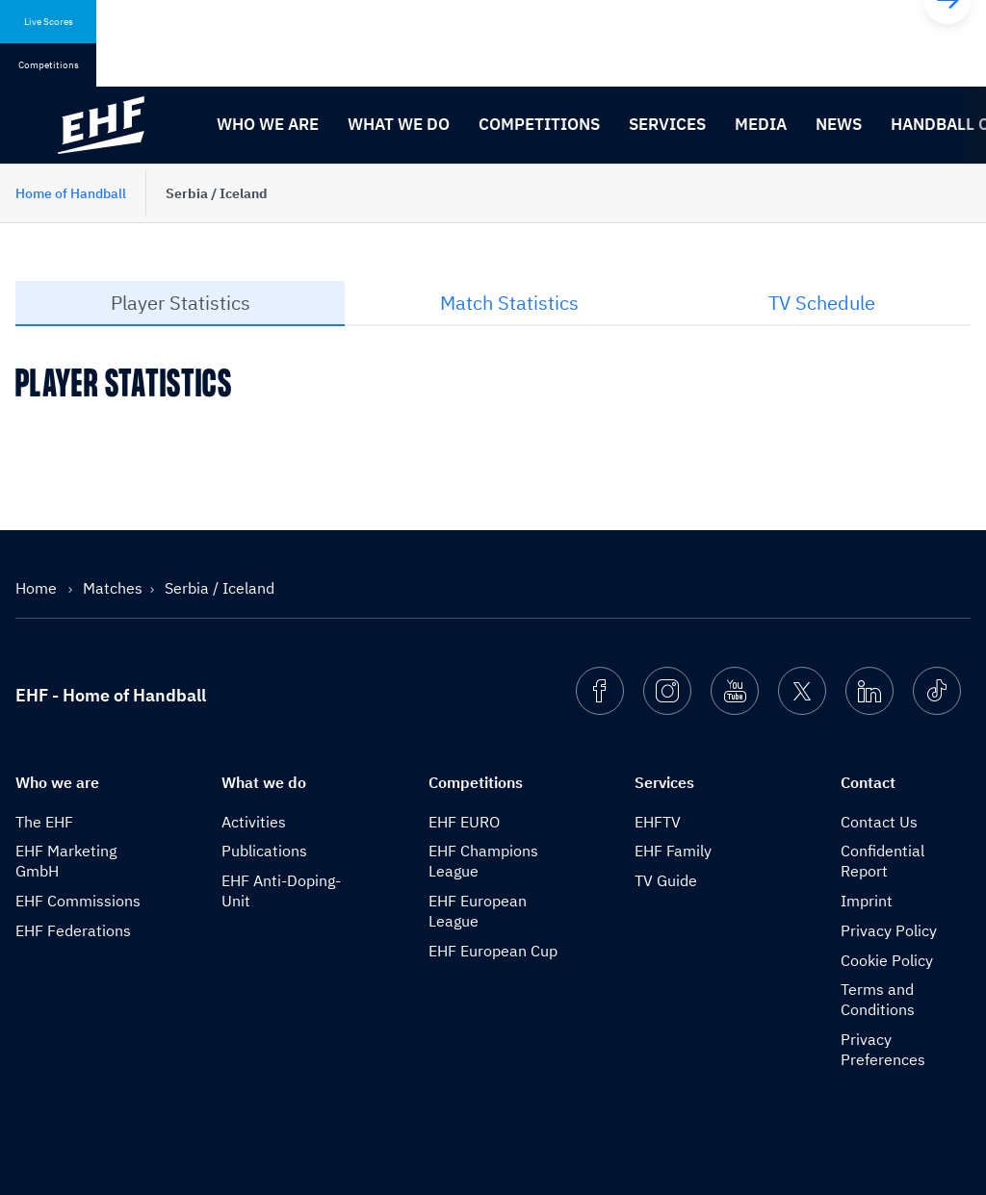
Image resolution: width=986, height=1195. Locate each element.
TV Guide (666, 880)
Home (38, 588)
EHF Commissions (78, 900)
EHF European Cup (493, 950)
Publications (264, 850)
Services (667, 124)
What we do (399, 124)
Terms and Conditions (878, 999)
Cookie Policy (887, 960)
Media (761, 124)
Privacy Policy (889, 930)
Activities (253, 821)
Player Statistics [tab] (180, 303)
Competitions (539, 124)
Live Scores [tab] (48, 21)
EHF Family (673, 850)
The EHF (44, 821)
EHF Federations (73, 930)
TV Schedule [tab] (821, 303)
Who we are (268, 124)
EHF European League (477, 910)
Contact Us (879, 821)
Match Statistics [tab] (509, 303)
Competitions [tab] (48, 65)
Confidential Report (882, 860)
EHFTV (658, 821)
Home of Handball (70, 193)
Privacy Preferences (883, 1049)
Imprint (867, 900)
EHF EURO (464, 821)
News (839, 124)
